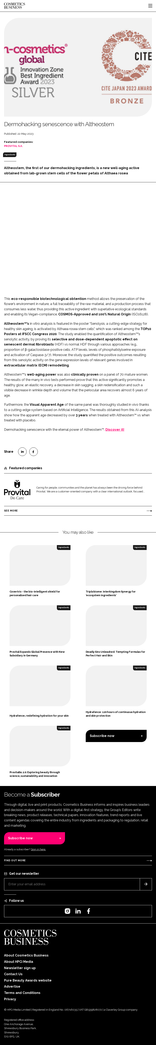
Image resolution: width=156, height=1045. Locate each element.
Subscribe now (102, 736)
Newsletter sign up (20, 968)
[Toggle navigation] (150, 6)
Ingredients (9, 155)
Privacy (10, 999)
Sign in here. (38, 849)
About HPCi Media (18, 962)
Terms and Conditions (22, 993)
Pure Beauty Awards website (28, 980)
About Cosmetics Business (26, 955)
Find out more (15, 860)
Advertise (12, 986)
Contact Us (13, 974)
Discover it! (114, 430)
